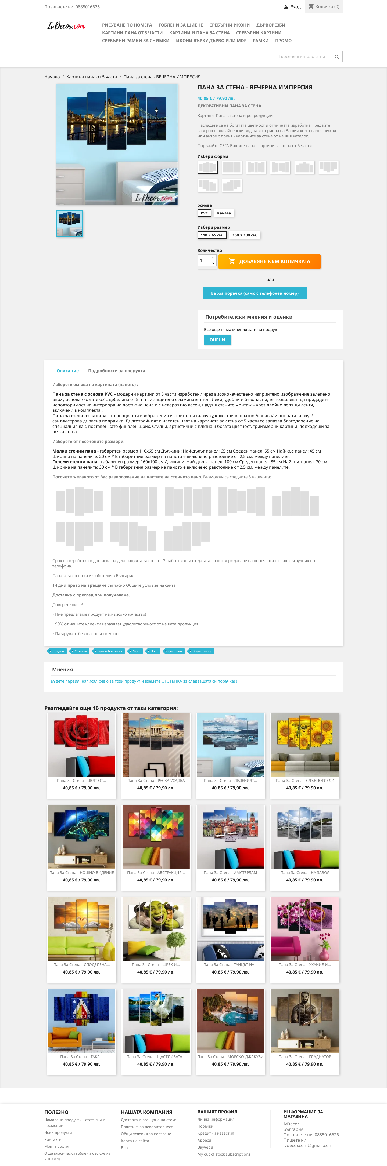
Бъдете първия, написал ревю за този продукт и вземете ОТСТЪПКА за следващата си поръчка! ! (144, 681)
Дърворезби (270, 25)
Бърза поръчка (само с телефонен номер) (255, 293)
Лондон (58, 651)
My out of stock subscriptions (224, 1154)
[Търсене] (309, 56)
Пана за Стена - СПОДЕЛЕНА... (81, 964)
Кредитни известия (216, 1133)
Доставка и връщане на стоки (149, 1119)
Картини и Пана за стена (199, 33)
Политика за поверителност (147, 1126)
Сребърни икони (229, 25)
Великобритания (110, 651)
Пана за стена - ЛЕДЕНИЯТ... (230, 780)
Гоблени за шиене (181, 25)
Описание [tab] (68, 371)
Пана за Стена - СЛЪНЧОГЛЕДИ (305, 780)
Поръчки (205, 1126)
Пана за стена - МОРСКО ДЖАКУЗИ (230, 1056)
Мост (136, 651)
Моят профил (56, 1146)
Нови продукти (58, 1132)
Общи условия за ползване (146, 1133)
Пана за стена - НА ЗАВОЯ (305, 872)
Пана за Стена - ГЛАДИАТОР (305, 1056)
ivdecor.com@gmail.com (308, 1145)
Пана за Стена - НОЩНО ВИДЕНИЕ (81, 872)
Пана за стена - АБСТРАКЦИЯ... (156, 872)
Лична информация (216, 1119)
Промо (283, 40)
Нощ (154, 651)
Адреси (204, 1140)
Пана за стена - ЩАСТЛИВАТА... (156, 1056)
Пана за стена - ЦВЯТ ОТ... (81, 780)
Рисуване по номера (127, 25)
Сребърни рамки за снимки (136, 40)
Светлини (175, 651)
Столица (81, 651)
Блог (125, 1147)
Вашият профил (218, 1112)
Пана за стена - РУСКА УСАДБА (156, 780)
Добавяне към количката (269, 261)
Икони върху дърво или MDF (211, 40)
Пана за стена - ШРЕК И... (156, 964)
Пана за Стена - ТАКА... (81, 1056)
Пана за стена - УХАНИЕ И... (305, 964)
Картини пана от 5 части (132, 33)
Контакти (53, 1139)
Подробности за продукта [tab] (116, 371)
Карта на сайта (135, 1140)
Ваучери (205, 1147)
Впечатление (202, 651)
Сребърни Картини (259, 33)
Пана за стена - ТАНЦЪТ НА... (230, 964)
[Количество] (204, 260)
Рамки (261, 40)
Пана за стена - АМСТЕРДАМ (230, 872)
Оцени (217, 340)
